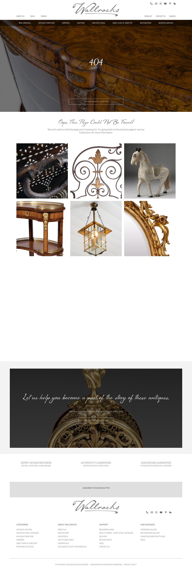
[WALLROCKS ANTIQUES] (96, 500)
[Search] (172, 16)
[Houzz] (175, 3)
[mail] (156, 3)
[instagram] (161, 3)
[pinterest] (170, 3)
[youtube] (165, 3)
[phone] (151, 3)
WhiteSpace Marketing (112, 564)
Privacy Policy (130, 564)
